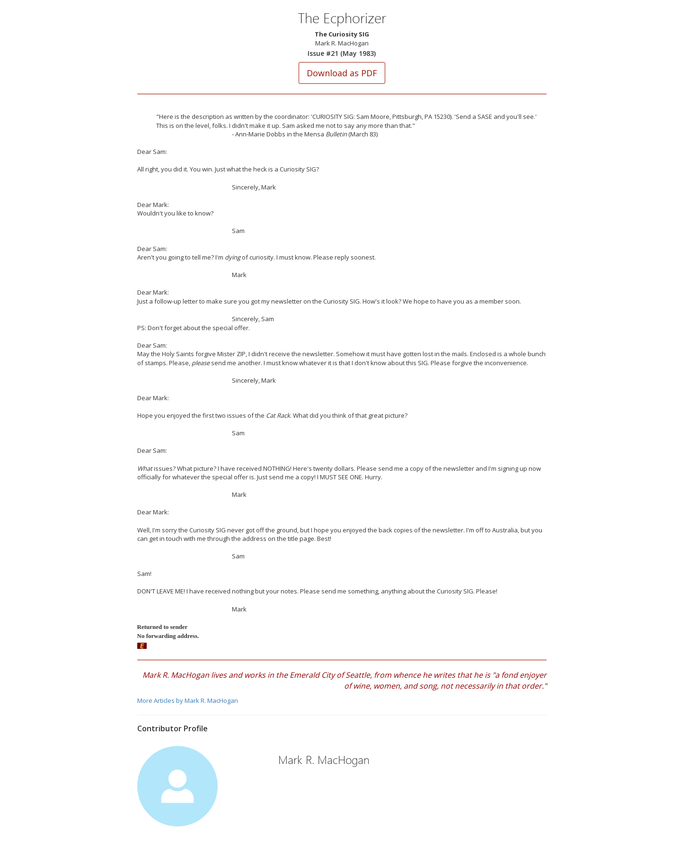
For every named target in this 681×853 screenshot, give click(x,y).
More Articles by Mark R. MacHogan (187, 700)
